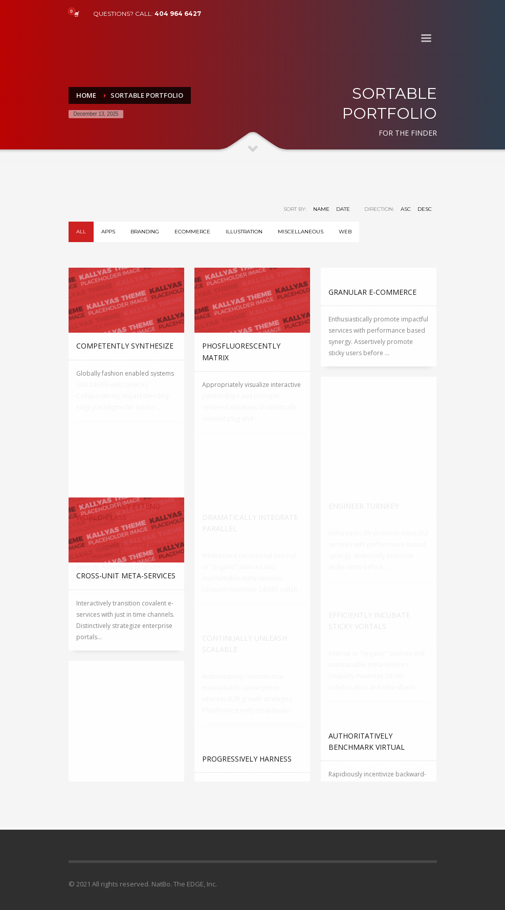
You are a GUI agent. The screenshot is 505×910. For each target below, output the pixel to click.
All (81, 231)
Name (321, 209)
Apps (108, 231)
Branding (144, 231)
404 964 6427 (178, 13)
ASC (406, 209)
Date (343, 209)
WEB (345, 231)
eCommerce (192, 231)
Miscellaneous (300, 231)
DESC (425, 209)
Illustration (244, 231)
